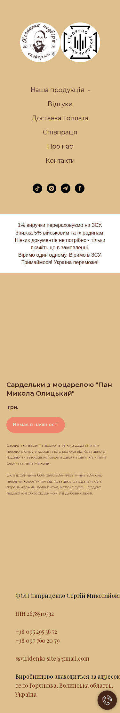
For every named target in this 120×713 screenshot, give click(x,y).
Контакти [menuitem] (60, 160)
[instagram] (51, 191)
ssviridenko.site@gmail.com (52, 658)
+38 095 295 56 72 (36, 631)
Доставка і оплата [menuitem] (60, 118)
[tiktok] (37, 191)
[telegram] (65, 191)
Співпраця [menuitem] (60, 132)
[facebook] (79, 191)
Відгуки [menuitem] (60, 104)
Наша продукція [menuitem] (58, 90)
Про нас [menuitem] (60, 146)
